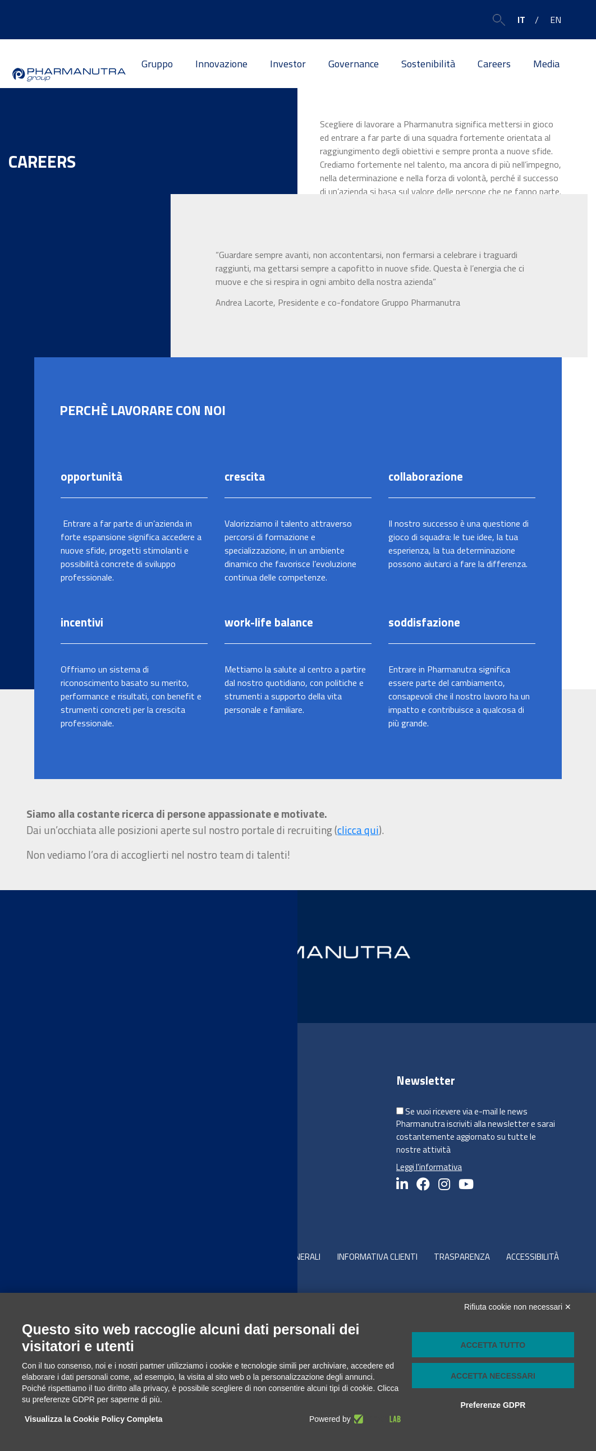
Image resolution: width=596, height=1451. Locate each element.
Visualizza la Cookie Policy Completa (94, 1419)
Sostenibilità (428, 63)
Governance (353, 63)
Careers (494, 63)
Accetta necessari (493, 1375)
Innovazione (221, 63)
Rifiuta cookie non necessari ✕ (517, 1306)
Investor (288, 63)
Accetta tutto (493, 1345)
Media (546, 63)
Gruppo (157, 63)
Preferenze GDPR (492, 1405)
